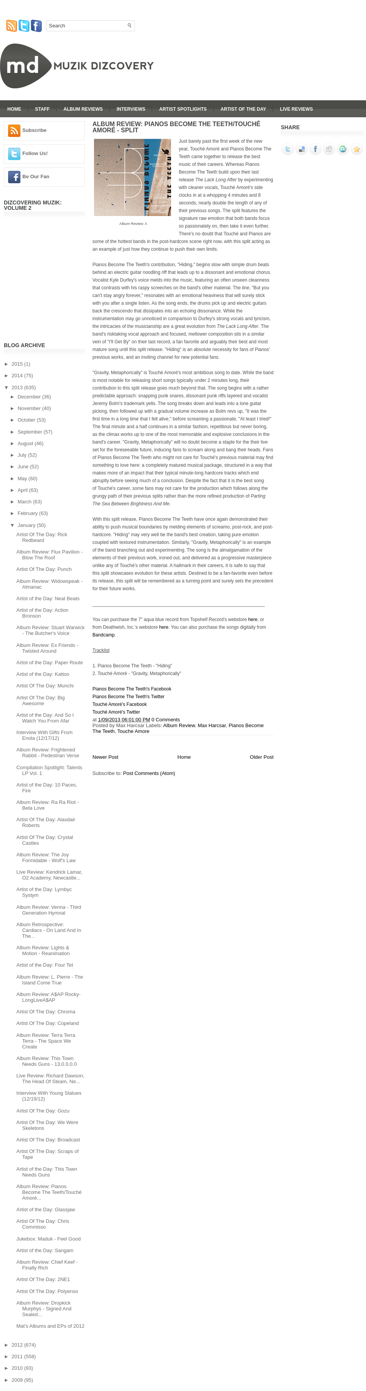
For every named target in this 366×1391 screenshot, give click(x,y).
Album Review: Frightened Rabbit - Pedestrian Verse (47, 752)
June (24, 466)
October (27, 420)
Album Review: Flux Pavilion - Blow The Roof (49, 554)
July (23, 455)
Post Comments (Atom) (149, 773)
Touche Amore (133, 731)
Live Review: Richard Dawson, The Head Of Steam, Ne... (50, 1078)
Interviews (131, 109)
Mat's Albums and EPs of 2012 (50, 1326)
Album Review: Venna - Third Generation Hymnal (48, 910)
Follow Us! (35, 153)
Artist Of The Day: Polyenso (47, 1291)
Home (14, 109)
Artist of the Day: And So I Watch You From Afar (45, 718)
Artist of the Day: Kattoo (42, 674)
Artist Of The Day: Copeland (47, 1023)
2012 (18, 1345)
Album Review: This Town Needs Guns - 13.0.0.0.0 (46, 1061)
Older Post (262, 757)
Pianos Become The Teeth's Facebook (131, 689)
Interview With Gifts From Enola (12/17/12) (44, 735)
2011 (18, 1356)
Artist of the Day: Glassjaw (45, 1209)
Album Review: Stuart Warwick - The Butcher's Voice (50, 630)
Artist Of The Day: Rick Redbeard (41, 537)
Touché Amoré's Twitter (116, 712)
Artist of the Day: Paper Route (49, 662)
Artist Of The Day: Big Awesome (40, 700)
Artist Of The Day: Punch (44, 569)
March (25, 502)
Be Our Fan (35, 176)
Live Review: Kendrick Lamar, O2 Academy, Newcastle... (49, 875)
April (23, 490)
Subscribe (34, 130)
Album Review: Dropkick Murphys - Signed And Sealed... (43, 1308)
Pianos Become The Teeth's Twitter (128, 696)
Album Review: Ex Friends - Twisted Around (47, 648)
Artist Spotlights (183, 109)
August (26, 443)
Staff (42, 109)
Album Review (179, 725)
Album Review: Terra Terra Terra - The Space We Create (45, 1041)
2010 (18, 1368)
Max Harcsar (212, 725)
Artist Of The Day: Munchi (45, 686)
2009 (18, 1380)
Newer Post (105, 757)
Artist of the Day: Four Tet (44, 965)
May (23, 478)
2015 (18, 364)
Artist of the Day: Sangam (44, 1250)
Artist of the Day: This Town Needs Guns (46, 1172)
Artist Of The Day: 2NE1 (43, 1279)
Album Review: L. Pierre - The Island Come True (49, 980)
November (30, 408)
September (31, 432)
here (252, 619)
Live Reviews (296, 109)
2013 (18, 387)
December (30, 397)
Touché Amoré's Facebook (119, 704)
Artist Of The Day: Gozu (42, 1111)
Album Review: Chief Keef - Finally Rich (46, 1265)
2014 (18, 375)
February (28, 513)
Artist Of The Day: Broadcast (48, 1140)
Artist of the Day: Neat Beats (47, 598)
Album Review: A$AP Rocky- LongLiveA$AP (48, 997)
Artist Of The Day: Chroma (45, 1012)
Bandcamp (103, 635)
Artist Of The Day (243, 109)
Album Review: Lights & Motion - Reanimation (43, 950)
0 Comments (165, 720)
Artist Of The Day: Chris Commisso (42, 1224)
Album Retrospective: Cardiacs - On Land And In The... (48, 930)
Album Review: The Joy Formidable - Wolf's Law (46, 857)
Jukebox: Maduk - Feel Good (48, 1239)
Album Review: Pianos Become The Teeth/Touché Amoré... (48, 1192)
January (27, 525)
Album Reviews (83, 109)
